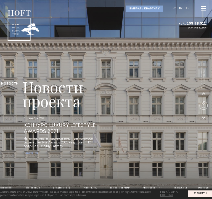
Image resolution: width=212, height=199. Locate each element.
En (187, 8)
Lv (174, 8)
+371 (192, 23)
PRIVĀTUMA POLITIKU (169, 193)
